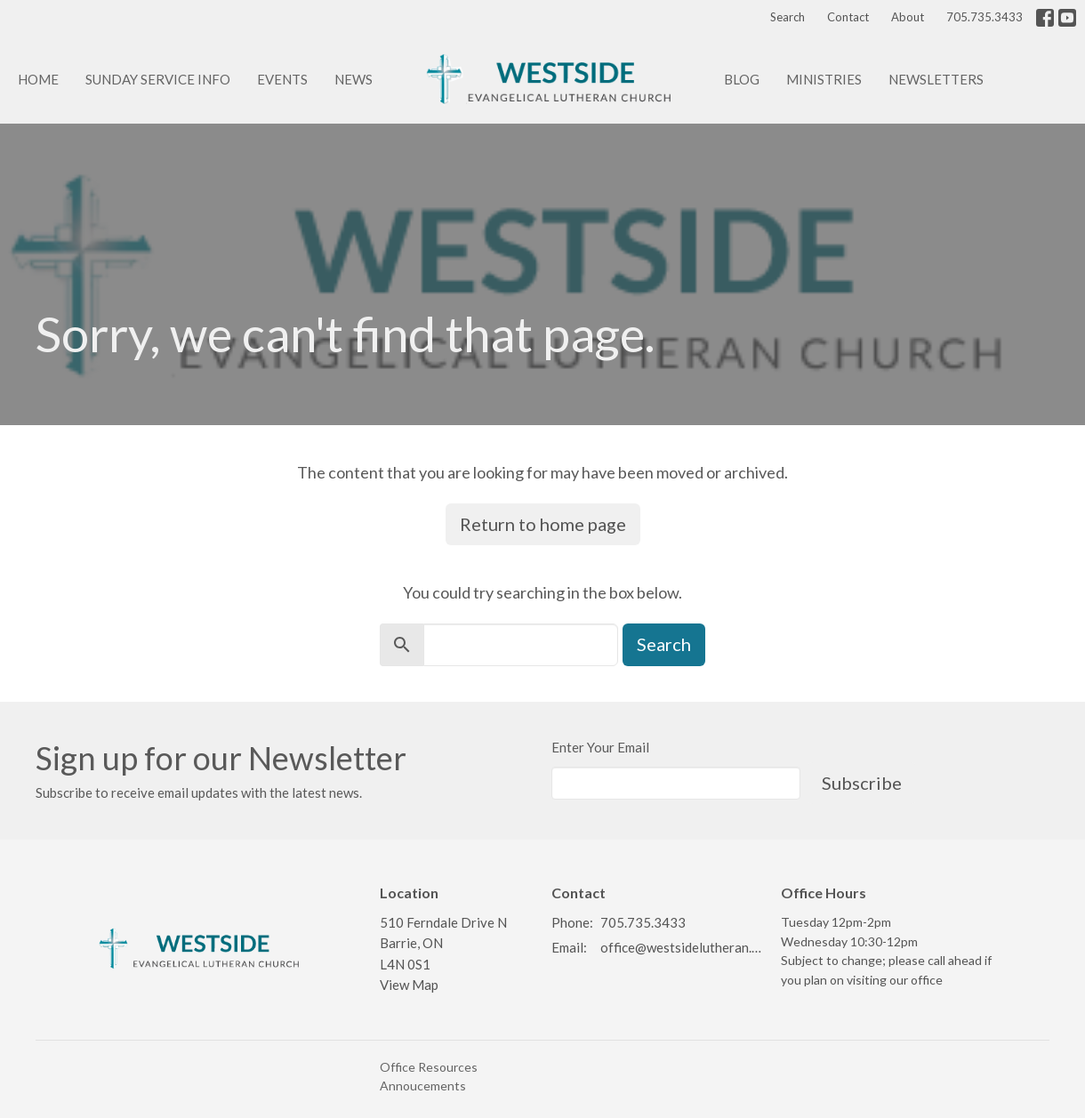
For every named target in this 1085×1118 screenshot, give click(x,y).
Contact (848, 17)
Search (787, 17)
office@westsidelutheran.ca (681, 947)
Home (38, 79)
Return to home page (543, 524)
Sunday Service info (157, 79)
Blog (742, 79)
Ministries (824, 79)
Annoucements (423, 1085)
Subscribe (862, 782)
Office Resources (429, 1066)
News (353, 79)
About (907, 17)
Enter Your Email (600, 747)
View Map (409, 985)
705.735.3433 (984, 17)
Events (282, 79)
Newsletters (936, 79)
